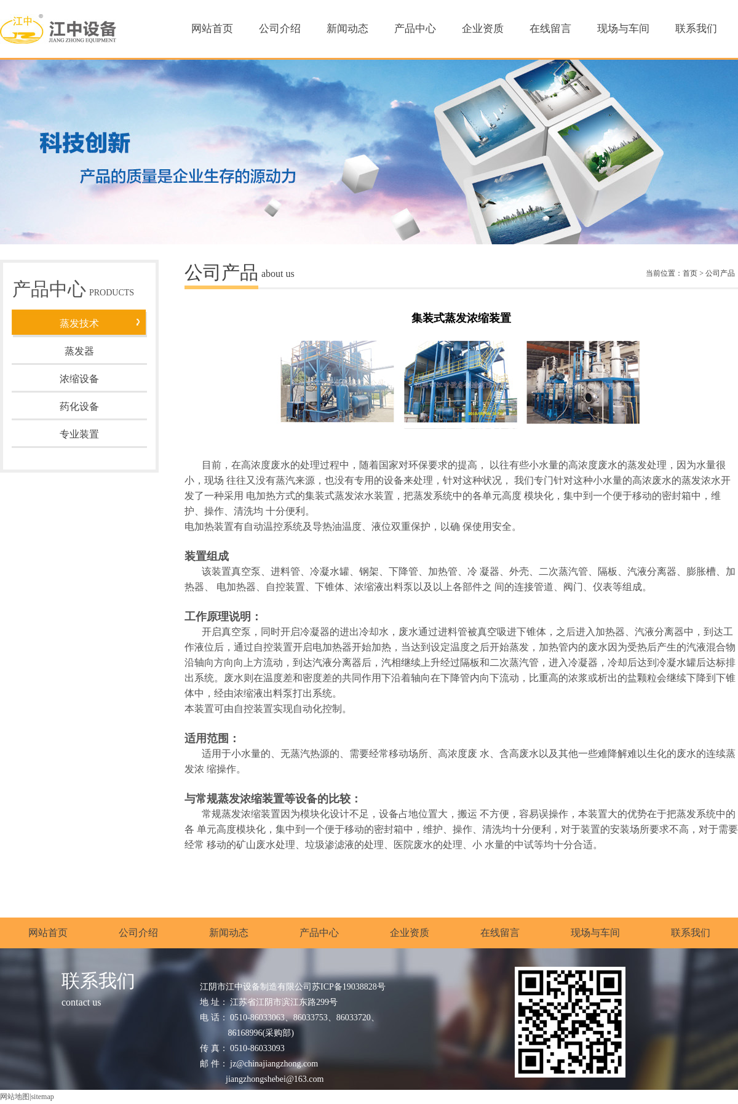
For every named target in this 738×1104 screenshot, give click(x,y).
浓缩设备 (79, 379)
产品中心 (415, 28)
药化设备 (79, 406)
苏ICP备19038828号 (349, 986)
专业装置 (79, 434)
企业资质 (483, 28)
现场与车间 (623, 28)
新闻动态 (347, 28)
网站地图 (15, 1096)
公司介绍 (280, 28)
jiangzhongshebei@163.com (274, 1079)
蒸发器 (79, 351)
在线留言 (550, 28)
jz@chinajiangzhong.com (274, 1063)
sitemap (42, 1096)
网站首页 (212, 28)
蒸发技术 (79, 323)
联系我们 (696, 28)
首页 (690, 273)
